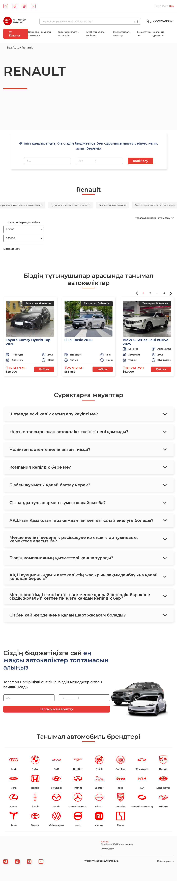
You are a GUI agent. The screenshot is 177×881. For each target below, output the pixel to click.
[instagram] (24, 6)
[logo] (14, 21)
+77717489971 (160, 21)
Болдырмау (11, 248)
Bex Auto (13, 47)
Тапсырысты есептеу (56, 709)
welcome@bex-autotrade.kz (101, 860)
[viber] (29, 861)
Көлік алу (140, 161)
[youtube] (33, 6)
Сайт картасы (165, 861)
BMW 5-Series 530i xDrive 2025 (145, 342)
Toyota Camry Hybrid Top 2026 (28, 342)
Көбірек (44, 369)
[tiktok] (15, 6)
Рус (164, 6)
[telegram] (5, 6)
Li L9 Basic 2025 (78, 340)
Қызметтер (144, 31)
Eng (157, 6)
